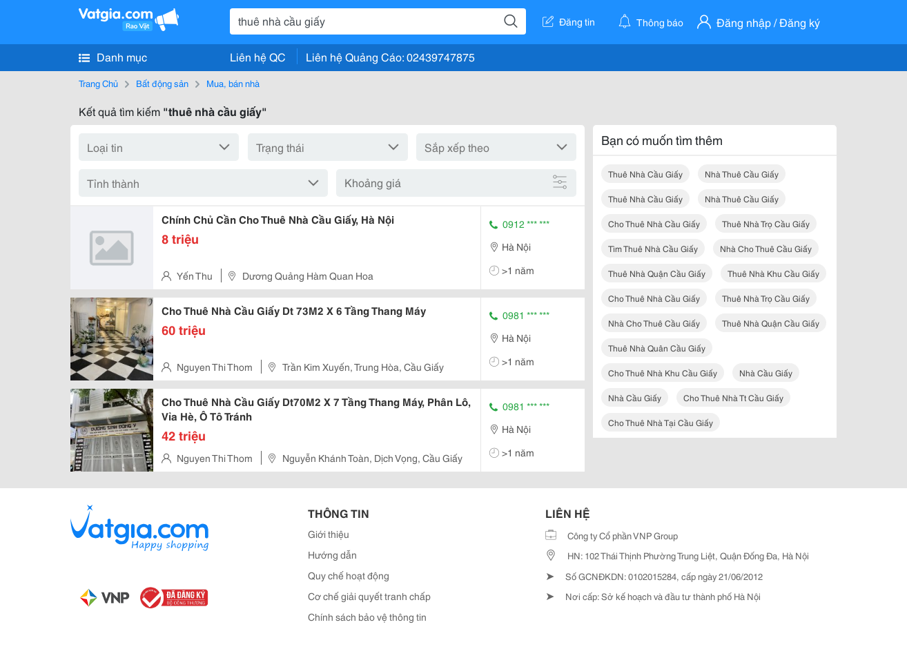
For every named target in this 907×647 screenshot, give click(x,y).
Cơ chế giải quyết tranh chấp (369, 596)
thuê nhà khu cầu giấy (773, 273)
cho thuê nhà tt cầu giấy (733, 397)
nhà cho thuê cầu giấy (766, 248)
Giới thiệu (328, 534)
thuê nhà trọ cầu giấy (766, 223)
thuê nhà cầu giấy (645, 174)
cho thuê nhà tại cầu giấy (660, 422)
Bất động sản (162, 83)
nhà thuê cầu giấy (742, 174)
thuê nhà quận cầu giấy (656, 273)
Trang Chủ (98, 83)
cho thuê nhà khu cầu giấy (662, 372)
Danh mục (113, 56)
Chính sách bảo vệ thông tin (367, 617)
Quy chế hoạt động (348, 575)
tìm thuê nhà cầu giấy (653, 248)
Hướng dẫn (332, 554)
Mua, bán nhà (233, 83)
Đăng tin (569, 21)
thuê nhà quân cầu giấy (656, 348)
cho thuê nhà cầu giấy (654, 223)
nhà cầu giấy (765, 372)
